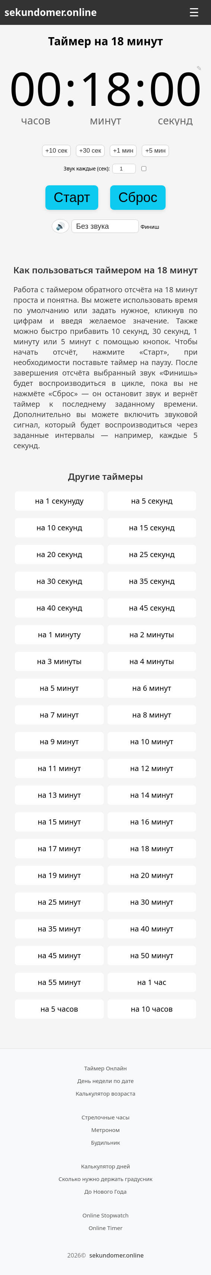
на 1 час (151, 982)
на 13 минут (59, 795)
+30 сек (90, 150)
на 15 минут (59, 822)
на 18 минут (151, 848)
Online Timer (105, 1228)
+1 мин (123, 150)
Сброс (137, 197)
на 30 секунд (59, 581)
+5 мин (155, 150)
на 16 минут (151, 822)
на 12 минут (151, 768)
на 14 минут (151, 795)
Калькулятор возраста (105, 1093)
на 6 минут (151, 688)
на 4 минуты (152, 661)
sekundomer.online (50, 12)
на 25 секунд (152, 554)
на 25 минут (59, 902)
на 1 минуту (59, 635)
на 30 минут (151, 902)
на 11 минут (59, 768)
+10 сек (56, 150)
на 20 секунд (59, 554)
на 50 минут (151, 955)
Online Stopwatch (105, 1215)
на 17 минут (59, 848)
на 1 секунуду (59, 501)
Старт (72, 197)
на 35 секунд (152, 581)
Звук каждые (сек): (100, 168)
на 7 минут (59, 715)
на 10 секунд (59, 528)
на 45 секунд (152, 608)
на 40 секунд (59, 608)
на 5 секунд (151, 501)
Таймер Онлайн (105, 1068)
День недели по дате (105, 1080)
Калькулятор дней (105, 1166)
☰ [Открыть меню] (194, 12)
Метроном (105, 1129)
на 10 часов (152, 1009)
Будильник (105, 1142)
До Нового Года (105, 1191)
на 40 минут (151, 929)
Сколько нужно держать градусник (105, 1179)
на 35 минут (59, 929)
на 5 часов (59, 1009)
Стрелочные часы (105, 1117)
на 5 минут (59, 688)
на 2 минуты (152, 635)
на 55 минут (59, 982)
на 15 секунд (152, 528)
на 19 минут (59, 875)
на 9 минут (59, 741)
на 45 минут (59, 955)
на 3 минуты (59, 661)
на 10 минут (151, 741)
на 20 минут (151, 875)
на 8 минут (151, 715)
